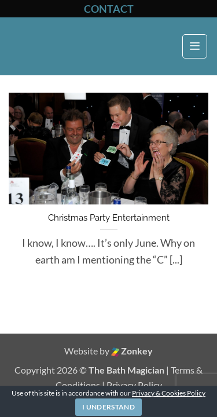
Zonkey (132, 350)
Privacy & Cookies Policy (168, 393)
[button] (194, 46)
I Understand (108, 407)
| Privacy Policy (132, 384)
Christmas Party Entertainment (109, 218)
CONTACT (109, 8)
